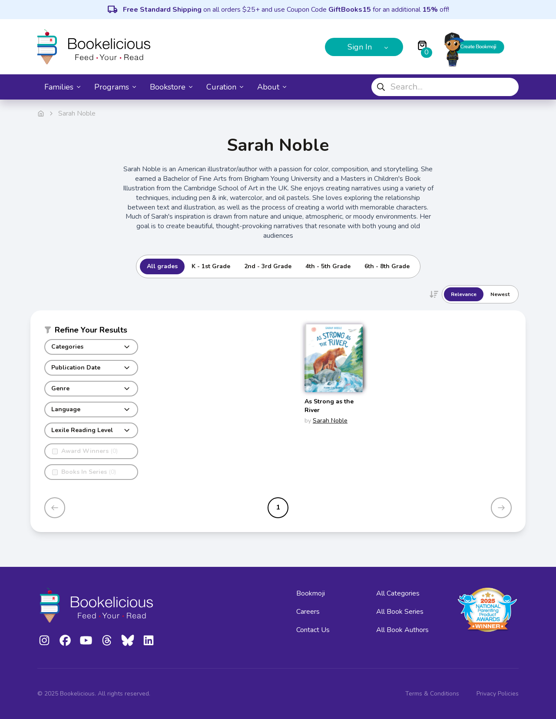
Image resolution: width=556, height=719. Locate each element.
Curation (224, 87)
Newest (500, 294)
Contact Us (313, 630)
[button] (91, 331)
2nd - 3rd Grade (267, 266)
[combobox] (445, 87)
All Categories (398, 593)
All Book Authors (402, 630)
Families (62, 87)
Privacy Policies (498, 693)
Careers (308, 611)
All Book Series (400, 611)
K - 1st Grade (211, 266)
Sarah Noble (330, 420)
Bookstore (171, 87)
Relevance (464, 294)
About (271, 87)
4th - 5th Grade (328, 266)
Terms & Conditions (432, 693)
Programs (115, 87)
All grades (162, 266)
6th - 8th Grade (387, 266)
